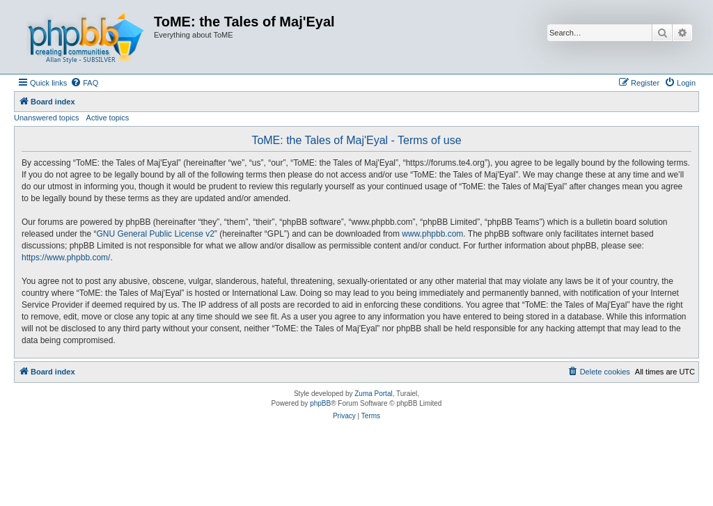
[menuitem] (84, 82)
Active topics (108, 117)
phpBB (320, 403)
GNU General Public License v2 (155, 234)
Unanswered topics (46, 117)
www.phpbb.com (432, 234)
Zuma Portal (373, 393)
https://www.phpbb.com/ (66, 257)
